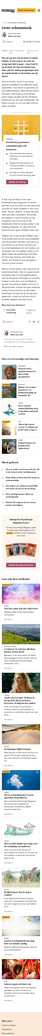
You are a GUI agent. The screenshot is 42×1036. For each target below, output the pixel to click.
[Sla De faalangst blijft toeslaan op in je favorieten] (37, 726)
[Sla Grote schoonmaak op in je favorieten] (7, 42)
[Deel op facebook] (29, 322)
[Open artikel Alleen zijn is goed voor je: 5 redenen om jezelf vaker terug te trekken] (20, 427)
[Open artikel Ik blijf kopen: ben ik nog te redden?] (21, 890)
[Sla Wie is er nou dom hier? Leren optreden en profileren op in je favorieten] (37, 772)
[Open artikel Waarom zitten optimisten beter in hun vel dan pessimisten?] (20, 372)
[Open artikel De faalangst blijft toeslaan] (21, 746)
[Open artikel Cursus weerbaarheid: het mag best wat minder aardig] (21, 936)
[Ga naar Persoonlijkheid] (8, 1033)
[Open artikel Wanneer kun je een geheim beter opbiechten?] (20, 446)
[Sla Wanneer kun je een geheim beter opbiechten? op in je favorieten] (14, 441)
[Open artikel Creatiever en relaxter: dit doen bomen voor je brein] (21, 647)
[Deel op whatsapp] (38, 322)
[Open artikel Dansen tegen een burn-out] (21, 981)
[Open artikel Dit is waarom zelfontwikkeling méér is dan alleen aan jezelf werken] (20, 409)
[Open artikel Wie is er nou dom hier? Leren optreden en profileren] (21, 793)
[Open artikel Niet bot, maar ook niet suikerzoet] (21, 603)
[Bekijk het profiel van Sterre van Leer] (11, 35)
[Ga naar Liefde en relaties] (8, 1025)
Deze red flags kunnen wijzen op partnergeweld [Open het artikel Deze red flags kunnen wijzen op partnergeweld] (19, 495)
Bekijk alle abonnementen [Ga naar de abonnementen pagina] (21, 565)
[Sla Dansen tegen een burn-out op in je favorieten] (37, 961)
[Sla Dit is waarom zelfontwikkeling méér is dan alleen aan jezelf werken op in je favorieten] (14, 404)
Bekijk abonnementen (26, 10)
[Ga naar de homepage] (8, 11)
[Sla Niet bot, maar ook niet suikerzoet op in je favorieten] (37, 585)
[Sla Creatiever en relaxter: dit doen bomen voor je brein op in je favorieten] (37, 626)
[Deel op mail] (34, 322)
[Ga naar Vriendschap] (7, 1029)
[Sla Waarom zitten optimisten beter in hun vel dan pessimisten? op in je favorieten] (14, 366)
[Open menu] (39, 10)
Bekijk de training (17, 182)
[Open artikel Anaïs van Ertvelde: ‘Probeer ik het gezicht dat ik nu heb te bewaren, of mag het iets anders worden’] (21, 697)
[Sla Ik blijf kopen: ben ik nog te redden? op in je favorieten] (37, 869)
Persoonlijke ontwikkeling (17, 23)
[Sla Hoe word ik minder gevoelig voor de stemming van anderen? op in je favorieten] (37, 820)
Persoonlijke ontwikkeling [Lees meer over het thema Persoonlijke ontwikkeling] (11, 311)
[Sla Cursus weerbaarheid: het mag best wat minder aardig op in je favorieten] (37, 918)
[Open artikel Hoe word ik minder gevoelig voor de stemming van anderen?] (21, 842)
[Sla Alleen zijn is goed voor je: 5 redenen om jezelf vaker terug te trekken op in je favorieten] (14, 422)
